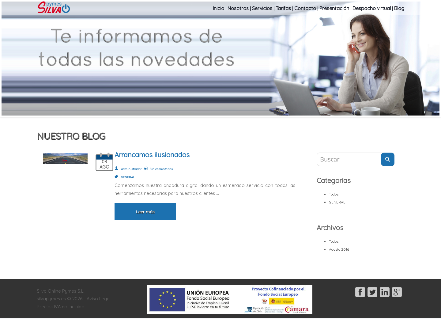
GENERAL (337, 202)
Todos (333, 194)
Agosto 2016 (339, 249)
